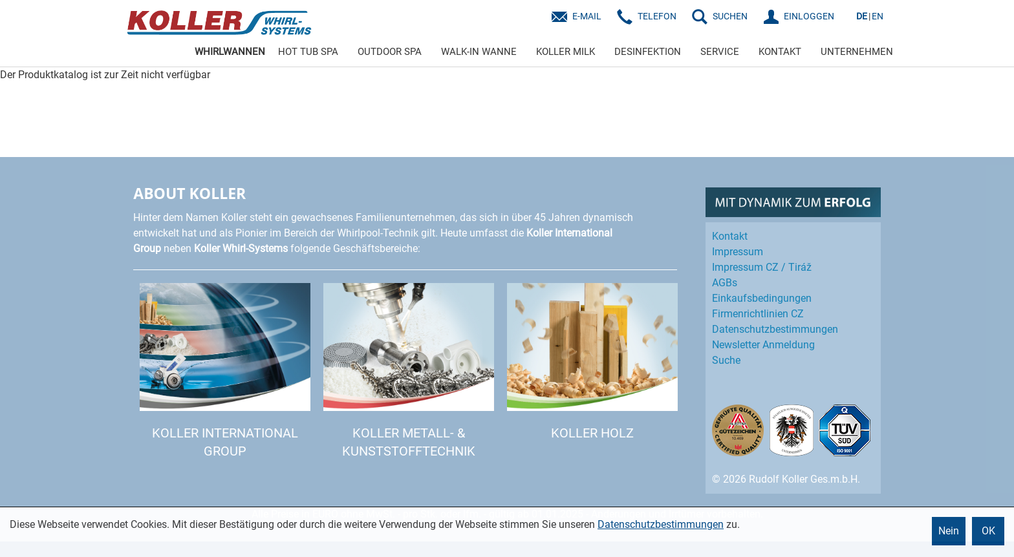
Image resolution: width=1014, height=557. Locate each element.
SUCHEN (730, 16)
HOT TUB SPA (308, 52)
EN (877, 16)
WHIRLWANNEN (230, 52)
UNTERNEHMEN (857, 52)
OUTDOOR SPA (390, 52)
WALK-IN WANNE (479, 52)
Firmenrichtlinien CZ (758, 314)
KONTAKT (780, 52)
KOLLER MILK (565, 52)
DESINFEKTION (647, 52)
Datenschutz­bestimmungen (775, 329)
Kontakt (730, 236)
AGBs (724, 283)
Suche (726, 360)
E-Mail (586, 16)
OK (988, 531)
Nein (948, 531)
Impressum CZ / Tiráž (762, 267)
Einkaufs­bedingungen (762, 298)
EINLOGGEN (809, 16)
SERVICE (719, 52)
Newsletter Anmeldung (763, 345)
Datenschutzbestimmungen (661, 524)
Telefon (657, 16)
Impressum (737, 252)
